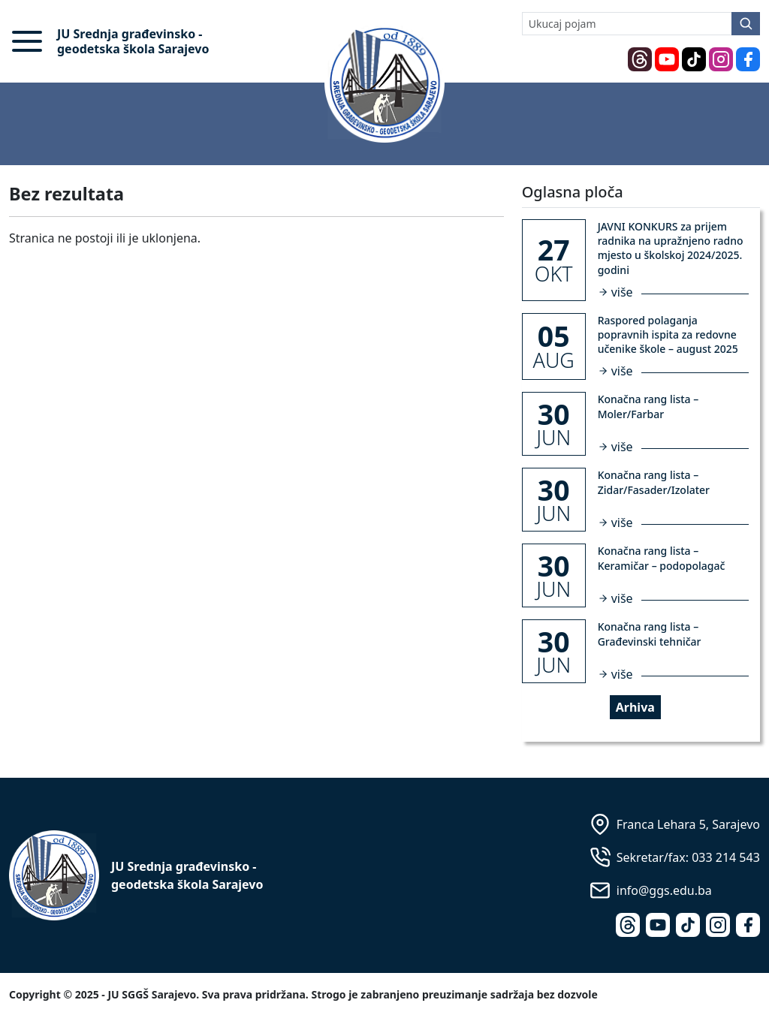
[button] (27, 41)
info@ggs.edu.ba (664, 890)
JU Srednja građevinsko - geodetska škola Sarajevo (133, 41)
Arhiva (635, 707)
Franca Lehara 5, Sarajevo (688, 824)
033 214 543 (726, 857)
